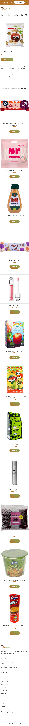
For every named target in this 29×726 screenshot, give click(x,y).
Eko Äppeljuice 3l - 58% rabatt (14, 351)
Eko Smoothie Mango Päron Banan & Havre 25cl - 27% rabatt (14, 397)
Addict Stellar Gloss (14, 306)
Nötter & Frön (5, 687)
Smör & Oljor (4, 690)
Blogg (2, 703)
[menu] (26, 8)
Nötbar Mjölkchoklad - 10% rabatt (14, 261)
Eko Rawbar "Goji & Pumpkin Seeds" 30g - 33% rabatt (14, 124)
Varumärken (4, 693)
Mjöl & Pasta (4, 684)
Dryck (2, 676)
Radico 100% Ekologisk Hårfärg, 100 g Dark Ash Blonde (14, 443)
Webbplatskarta (5, 715)
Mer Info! (7, 59)
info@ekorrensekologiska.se (9, 667)
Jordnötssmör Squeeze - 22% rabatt (14, 215)
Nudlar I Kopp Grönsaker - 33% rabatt (14, 580)
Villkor (2, 709)
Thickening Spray (14, 490)
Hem (2, 20)
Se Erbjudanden (19, 2)
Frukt (2, 679)
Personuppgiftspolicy (7, 712)
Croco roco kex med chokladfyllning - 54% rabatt (15, 626)
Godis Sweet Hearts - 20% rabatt (14, 170)
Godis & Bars (4, 681)
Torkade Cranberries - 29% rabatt (14, 535)
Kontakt (3, 706)
